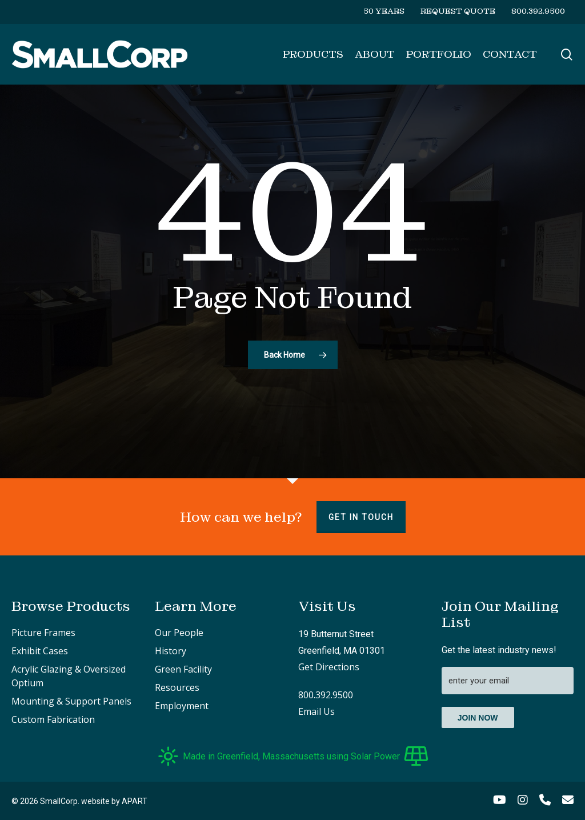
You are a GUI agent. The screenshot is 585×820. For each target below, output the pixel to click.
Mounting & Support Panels (71, 701)
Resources (177, 687)
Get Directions (328, 667)
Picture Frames (43, 632)
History (170, 651)
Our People (179, 632)
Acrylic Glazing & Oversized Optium (68, 676)
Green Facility (183, 669)
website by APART (114, 801)
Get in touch (361, 517)
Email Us (316, 711)
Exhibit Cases (39, 651)
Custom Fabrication (53, 719)
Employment (182, 705)
